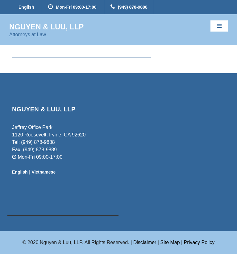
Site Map (170, 242)
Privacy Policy (199, 242)
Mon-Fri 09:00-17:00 (72, 7)
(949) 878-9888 (129, 7)
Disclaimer (144, 242)
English (26, 7)
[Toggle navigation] (219, 26)
